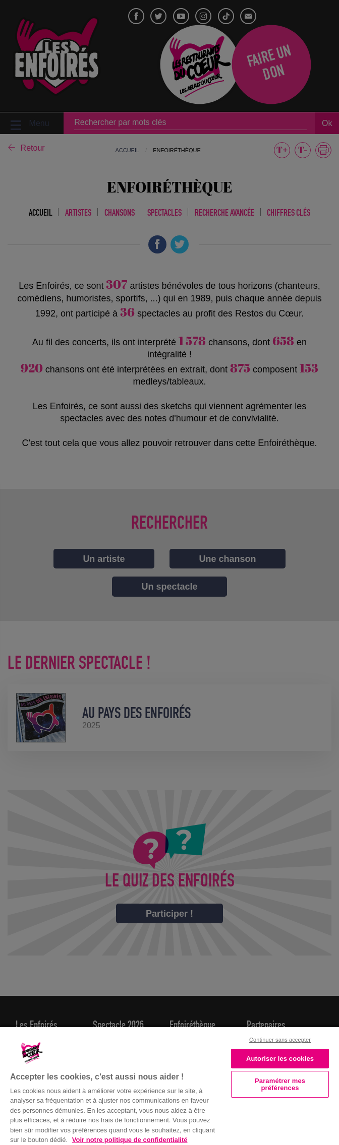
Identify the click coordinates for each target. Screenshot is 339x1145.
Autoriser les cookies (280, 1058)
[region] (169, 1085)
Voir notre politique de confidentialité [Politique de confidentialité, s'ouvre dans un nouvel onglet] (130, 1139)
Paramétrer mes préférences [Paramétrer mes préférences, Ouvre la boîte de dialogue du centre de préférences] (280, 1084)
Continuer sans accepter (280, 1040)
